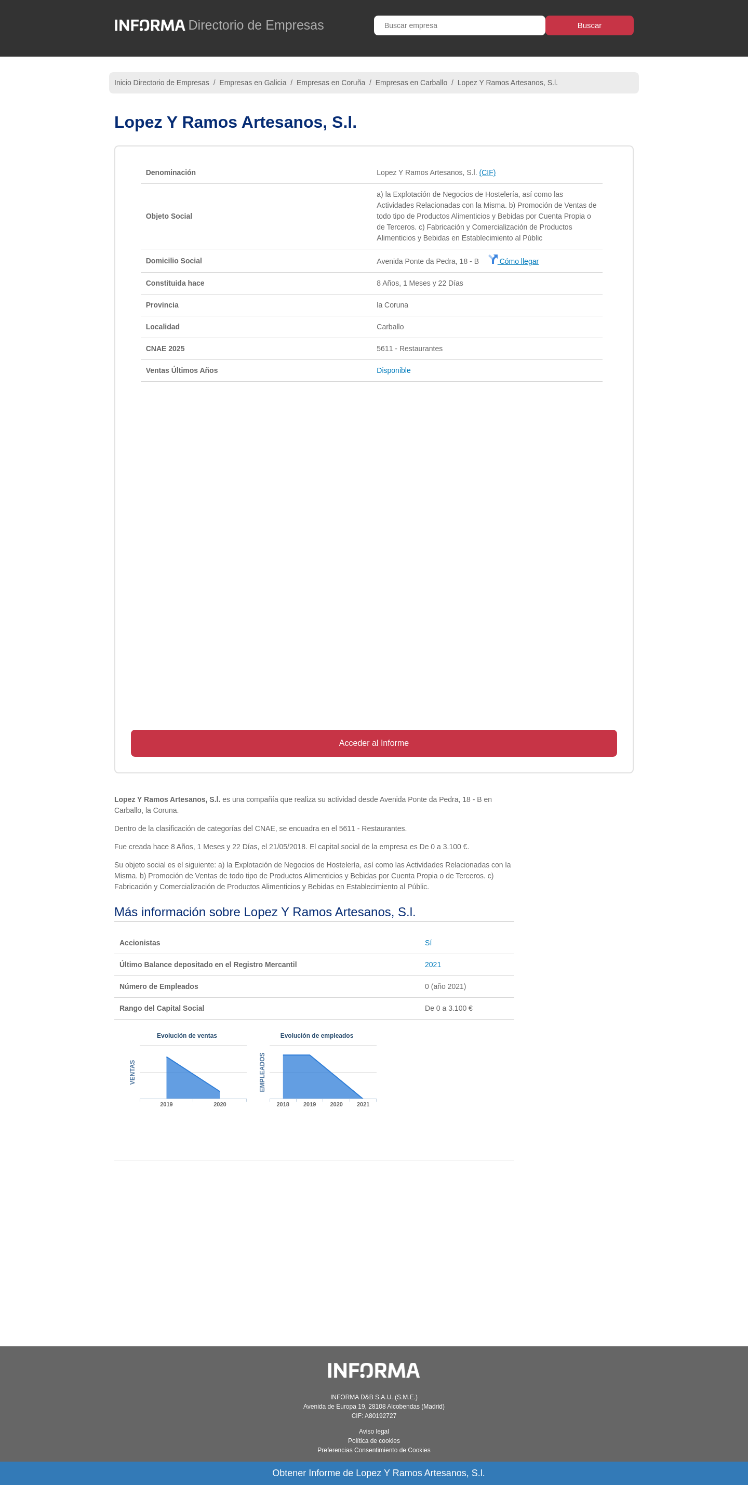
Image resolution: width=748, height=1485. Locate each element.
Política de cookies (374, 1440)
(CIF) (487, 172)
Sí (428, 943)
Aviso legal (374, 1431)
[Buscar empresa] (459, 25)
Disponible (393, 370)
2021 (433, 964)
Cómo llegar (513, 261)
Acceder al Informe (374, 743)
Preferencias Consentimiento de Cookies (373, 1450)
